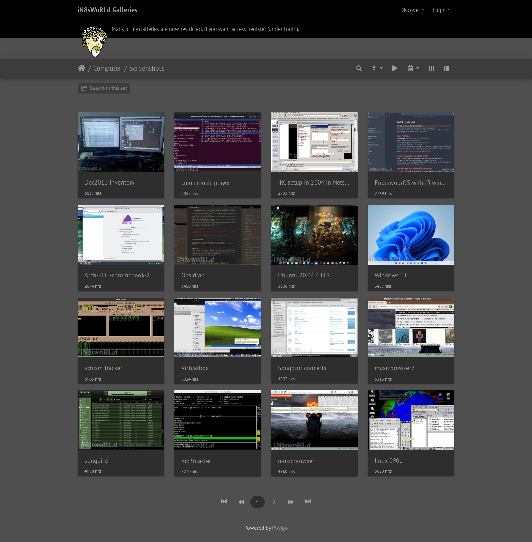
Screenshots (146, 68)
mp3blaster (196, 460)
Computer (107, 68)
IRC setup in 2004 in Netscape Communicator (314, 182)
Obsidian (193, 275)
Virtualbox (195, 367)
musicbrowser (296, 460)
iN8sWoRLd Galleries (107, 9)
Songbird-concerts (302, 367)
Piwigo (280, 527)
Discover (410, 9)
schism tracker (103, 367)
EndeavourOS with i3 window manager (411, 182)
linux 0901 (389, 460)
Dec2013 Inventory (109, 182)
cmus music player (205, 182)
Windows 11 (391, 275)
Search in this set (104, 88)
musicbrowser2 (395, 367)
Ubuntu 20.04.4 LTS (304, 275)
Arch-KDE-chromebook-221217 (120, 275)
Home (82, 68)
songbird (96, 460)
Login (439, 9)
